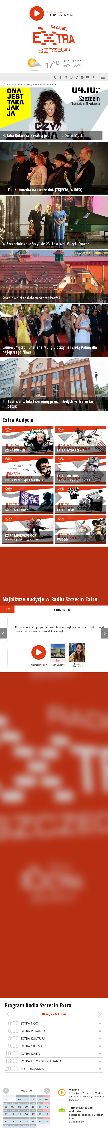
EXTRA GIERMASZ (54, 1046)
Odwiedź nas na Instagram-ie (71, 77)
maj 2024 (26, 1091)
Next (104, 633)
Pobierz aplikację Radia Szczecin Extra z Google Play (86, 1114)
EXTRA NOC (54, 1023)
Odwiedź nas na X (66, 77)
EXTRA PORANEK (54, 1031)
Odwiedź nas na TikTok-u (77, 77)
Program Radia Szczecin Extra (42, 84)
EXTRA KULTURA (54, 1038)
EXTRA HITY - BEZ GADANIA (54, 1061)
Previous (3, 633)
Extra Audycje (17, 419)
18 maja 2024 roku (54, 1014)
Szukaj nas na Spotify (82, 77)
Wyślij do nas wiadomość (87, 77)
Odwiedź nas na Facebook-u (60, 77)
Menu (103, 77)
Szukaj (93, 77)
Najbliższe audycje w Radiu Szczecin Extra (49, 599)
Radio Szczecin (12, 84)
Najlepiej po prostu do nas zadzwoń (55, 77)
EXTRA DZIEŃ (54, 1053)
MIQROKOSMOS (54, 1068)
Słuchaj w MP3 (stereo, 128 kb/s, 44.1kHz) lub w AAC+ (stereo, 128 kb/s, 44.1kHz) (86, 1095)
